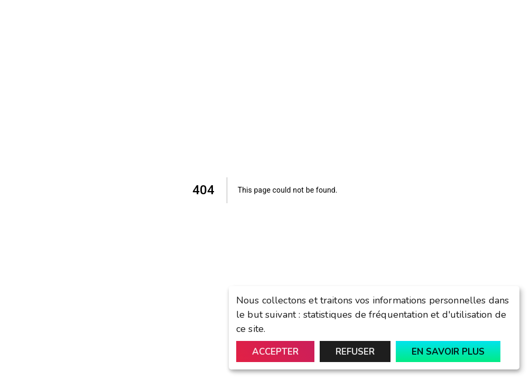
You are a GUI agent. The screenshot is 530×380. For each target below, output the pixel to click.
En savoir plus (448, 352)
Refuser (355, 352)
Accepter (275, 352)
